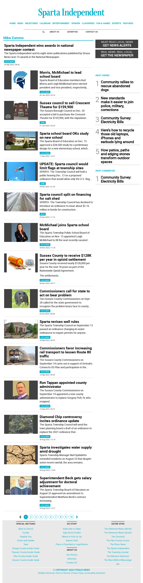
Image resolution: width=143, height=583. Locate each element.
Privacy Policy (77, 573)
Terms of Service (63, 573)
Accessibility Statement (95, 573)
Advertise (72, 31)
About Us (54, 31)
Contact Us (92, 31)
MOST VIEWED (102, 75)
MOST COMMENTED (105, 170)
